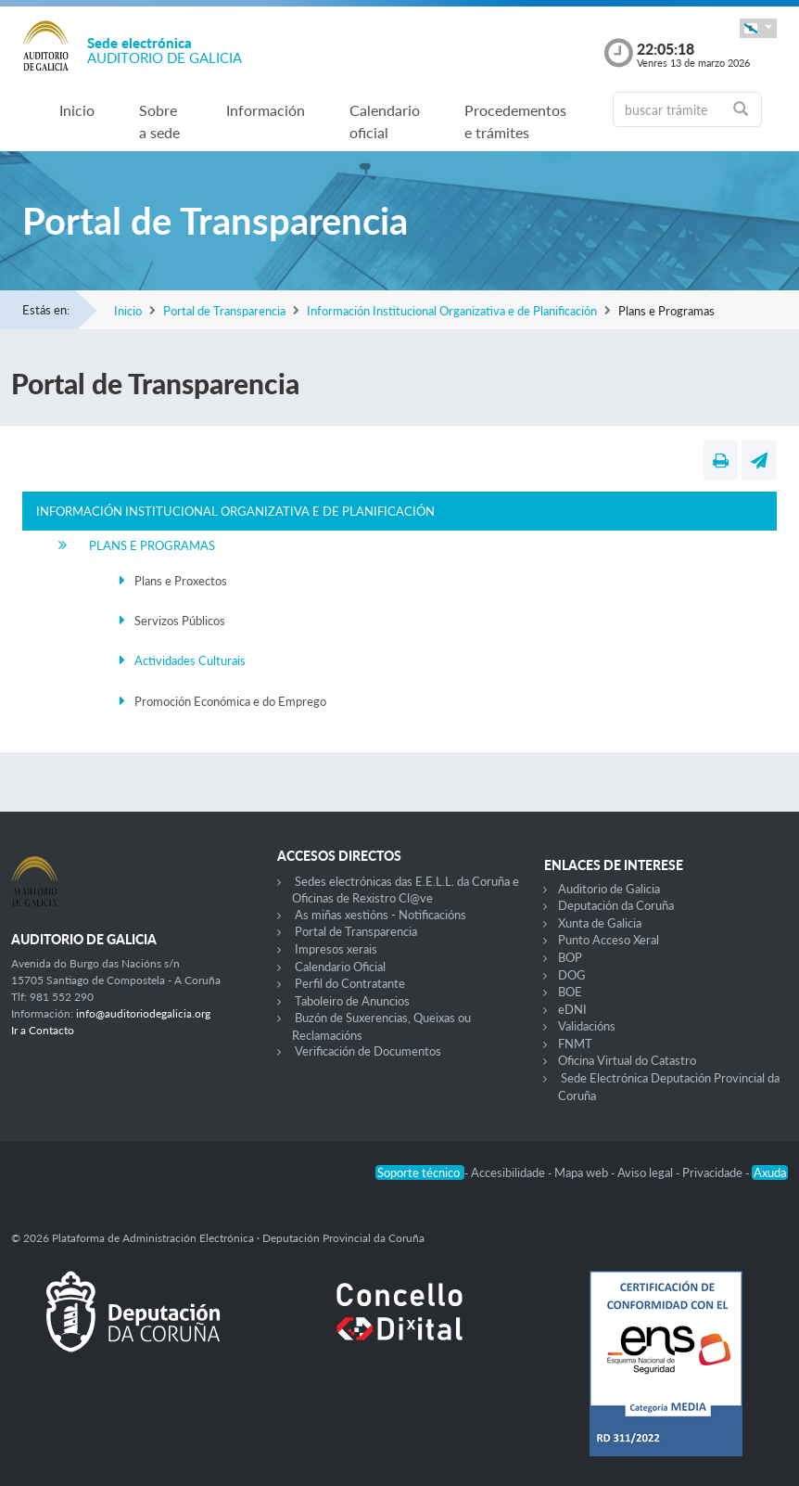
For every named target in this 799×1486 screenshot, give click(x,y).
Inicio (77, 110)
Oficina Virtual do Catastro (627, 1060)
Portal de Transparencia (224, 310)
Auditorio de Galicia (609, 888)
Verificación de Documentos (368, 1051)
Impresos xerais (336, 949)
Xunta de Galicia (599, 923)
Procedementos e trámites (515, 121)
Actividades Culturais (190, 660)
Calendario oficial (384, 121)
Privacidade (713, 1172)
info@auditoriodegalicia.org (143, 1013)
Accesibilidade (509, 1172)
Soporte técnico (420, 1172)
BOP (570, 957)
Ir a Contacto (42, 1030)
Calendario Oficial (340, 966)
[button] (758, 28)
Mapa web (582, 1172)
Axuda (770, 1172)
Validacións (586, 1025)
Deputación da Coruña (616, 905)
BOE (570, 991)
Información (265, 110)
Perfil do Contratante (350, 983)
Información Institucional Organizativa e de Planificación (452, 310)
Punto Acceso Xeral (608, 939)
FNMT (575, 1043)
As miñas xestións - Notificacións (380, 914)
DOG (572, 974)
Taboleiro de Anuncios (352, 1000)
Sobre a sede (159, 121)
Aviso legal (646, 1172)
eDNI (572, 1009)
